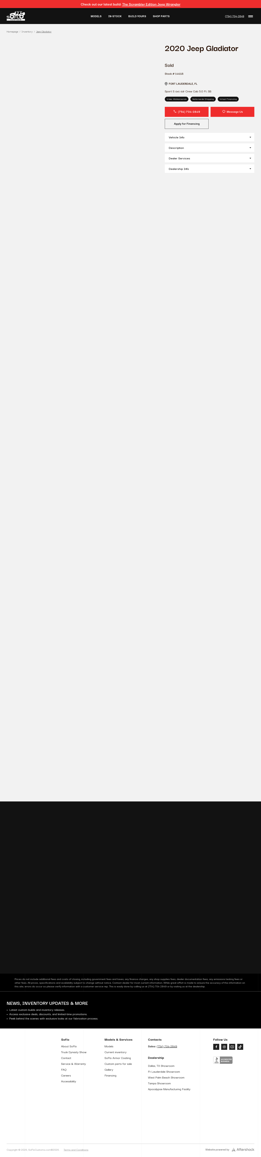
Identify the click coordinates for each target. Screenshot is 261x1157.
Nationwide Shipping (203, 99)
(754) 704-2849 (234, 16)
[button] (209, 137)
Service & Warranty (73, 1105)
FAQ (64, 1111)
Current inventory (116, 1093)
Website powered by (229, 1149)
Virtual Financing (228, 99)
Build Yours (137, 16)
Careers (66, 1117)
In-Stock (115, 16)
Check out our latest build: (130, 4)
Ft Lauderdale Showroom (164, 1113)
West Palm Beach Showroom (166, 1119)
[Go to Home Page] (16, 16)
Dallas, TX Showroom (161, 1107)
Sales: (162, 1088)
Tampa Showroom (159, 1125)
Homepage (12, 31)
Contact (66, 1099)
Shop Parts (161, 16)
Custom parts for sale (118, 1105)
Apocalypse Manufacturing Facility (169, 1130)
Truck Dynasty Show (74, 1093)
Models (96, 16)
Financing (110, 1117)
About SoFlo (69, 1088)
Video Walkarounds (176, 99)
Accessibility (68, 1123)
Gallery (109, 1111)
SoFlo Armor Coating (118, 1099)
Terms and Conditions (76, 1149)
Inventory (27, 31)
